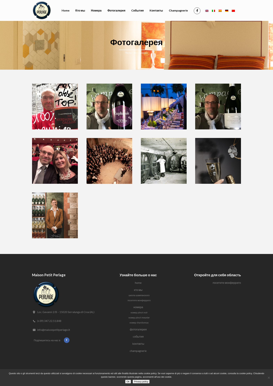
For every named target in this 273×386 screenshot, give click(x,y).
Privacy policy (141, 381)
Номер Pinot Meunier (139, 317)
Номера (138, 307)
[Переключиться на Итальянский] (213, 10)
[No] (268, 377)
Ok (128, 381)
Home (129, 52)
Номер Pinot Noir (139, 312)
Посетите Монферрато (139, 300)
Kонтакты (138, 343)
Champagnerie (138, 350)
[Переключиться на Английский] (207, 10)
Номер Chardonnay (139, 322)
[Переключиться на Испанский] (220, 10)
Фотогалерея (138, 329)
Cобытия (138, 336)
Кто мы (138, 289)
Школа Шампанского (139, 295)
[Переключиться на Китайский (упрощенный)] (233, 10)
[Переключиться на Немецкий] (226, 10)
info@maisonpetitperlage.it (53, 329)
